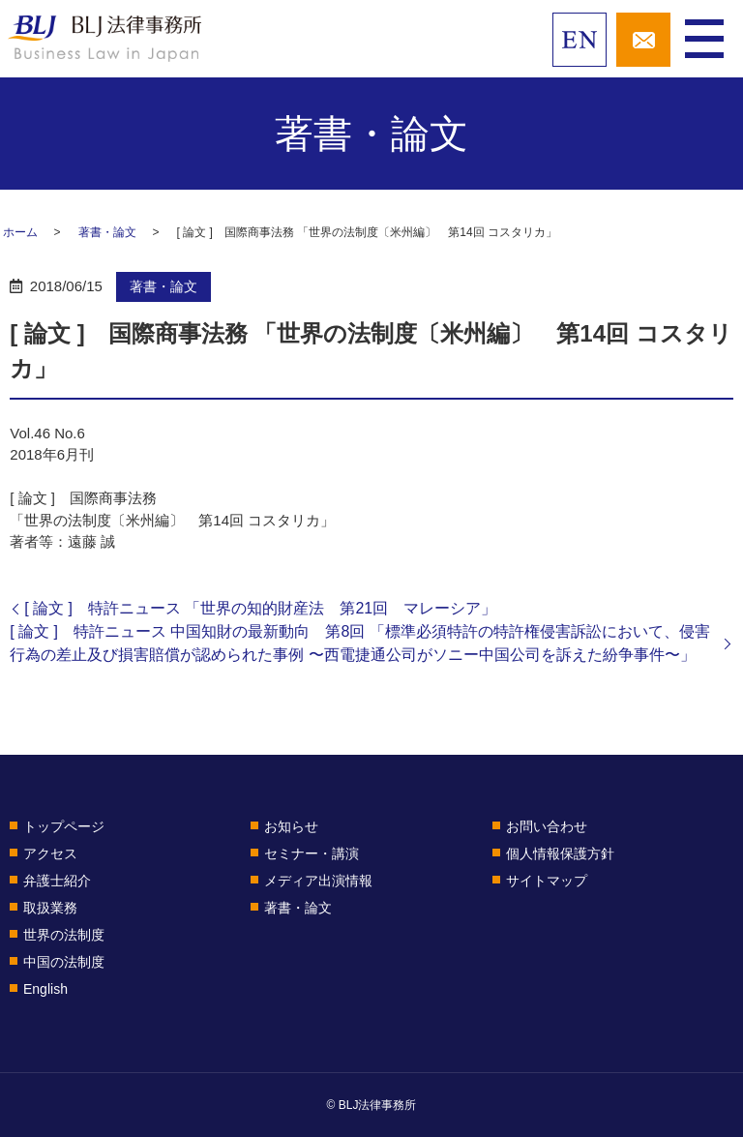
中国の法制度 (63, 962)
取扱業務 (50, 907)
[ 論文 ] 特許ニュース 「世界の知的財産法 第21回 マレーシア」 (260, 608)
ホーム (20, 232)
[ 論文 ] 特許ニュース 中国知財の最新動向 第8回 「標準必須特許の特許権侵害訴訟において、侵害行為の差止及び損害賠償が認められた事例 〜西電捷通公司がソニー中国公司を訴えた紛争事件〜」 (360, 643)
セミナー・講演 (311, 853)
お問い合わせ (546, 826)
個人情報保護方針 (560, 853)
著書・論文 (107, 232)
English (45, 989)
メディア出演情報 (318, 880)
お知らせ (291, 826)
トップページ (63, 826)
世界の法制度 (63, 935)
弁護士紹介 (57, 880)
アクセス (50, 853)
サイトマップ (546, 880)
